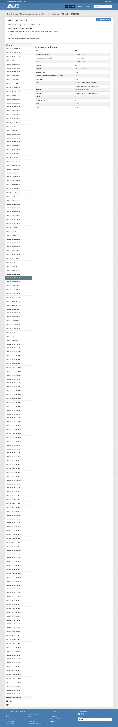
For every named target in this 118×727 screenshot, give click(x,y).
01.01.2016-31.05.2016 (13, 254)
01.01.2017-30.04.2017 (13, 297)
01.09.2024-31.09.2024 (13, 631)
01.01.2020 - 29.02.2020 (13, 429)
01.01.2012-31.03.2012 (13, 64)
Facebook (10, 705)
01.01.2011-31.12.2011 (13, 52)
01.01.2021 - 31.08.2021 (13, 488)
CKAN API (54, 716)
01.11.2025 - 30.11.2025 (13, 682)
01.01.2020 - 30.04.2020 (13, 437)
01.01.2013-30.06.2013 (13, 122)
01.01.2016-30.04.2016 (13, 250)
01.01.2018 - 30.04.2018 (13, 344)
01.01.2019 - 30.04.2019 (13, 383)
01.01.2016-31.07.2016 (13, 262)
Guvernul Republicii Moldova (16, 1)
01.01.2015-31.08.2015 (13, 223)
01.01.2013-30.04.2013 (13, 111)
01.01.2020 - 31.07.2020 (13, 445)
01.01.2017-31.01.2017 (13, 285)
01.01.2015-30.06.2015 (13, 216)
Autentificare (107, 1)
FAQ (52, 714)
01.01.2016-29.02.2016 (13, 243)
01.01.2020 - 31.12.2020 (13, 457)
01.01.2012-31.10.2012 (13, 87)
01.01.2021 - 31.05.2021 (13, 476)
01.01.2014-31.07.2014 (13, 173)
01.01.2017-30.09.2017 (13, 317)
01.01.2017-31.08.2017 (13, 313)
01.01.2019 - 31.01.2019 (13, 379)
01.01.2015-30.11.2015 (13, 231)
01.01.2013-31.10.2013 (13, 138)
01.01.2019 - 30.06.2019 (13, 398)
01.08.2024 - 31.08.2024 (13, 628)
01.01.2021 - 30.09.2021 (13, 492)
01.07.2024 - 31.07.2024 (13, 624)
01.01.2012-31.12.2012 (13, 95)
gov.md (8, 714)
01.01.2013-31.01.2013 (13, 99)
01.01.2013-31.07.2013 (13, 126)
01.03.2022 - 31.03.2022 (13, 515)
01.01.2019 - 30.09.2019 (13, 410)
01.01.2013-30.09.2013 (13, 134)
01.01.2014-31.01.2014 (13, 118)
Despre (54, 711)
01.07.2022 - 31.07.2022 (13, 530)
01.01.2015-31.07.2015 (13, 219)
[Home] (8, 14)
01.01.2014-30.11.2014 (13, 192)
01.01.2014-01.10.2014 (13, 184)
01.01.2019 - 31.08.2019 (13, 406)
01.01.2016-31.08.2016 (13, 266)
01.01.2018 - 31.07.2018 (13, 355)
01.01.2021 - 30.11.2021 (13, 499)
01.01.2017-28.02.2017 (13, 289)
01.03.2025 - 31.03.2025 (13, 655)
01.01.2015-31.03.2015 (13, 204)
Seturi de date (70, 6)
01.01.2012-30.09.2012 (13, 83)
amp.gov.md (31, 721)
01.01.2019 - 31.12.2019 (13, 422)
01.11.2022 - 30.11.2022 (13, 546)
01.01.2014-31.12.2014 (13, 188)
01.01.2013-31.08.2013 (13, 130)
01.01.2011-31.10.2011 (13, 48)
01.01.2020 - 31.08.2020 (13, 449)
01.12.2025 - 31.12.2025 (13, 686)
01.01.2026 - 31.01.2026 (13, 690)
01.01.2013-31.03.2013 (13, 107)
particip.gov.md (10, 721)
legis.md (30, 716)
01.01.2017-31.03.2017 (13, 293)
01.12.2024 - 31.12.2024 (13, 643)
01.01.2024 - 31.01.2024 (13, 600)
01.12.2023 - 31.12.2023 (13, 597)
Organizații (80, 6)
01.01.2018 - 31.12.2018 (13, 375)
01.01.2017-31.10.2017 (13, 320)
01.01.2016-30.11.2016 (70, 14)
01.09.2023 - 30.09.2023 (13, 585)
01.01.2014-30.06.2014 (13, 169)
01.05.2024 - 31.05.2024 (13, 616)
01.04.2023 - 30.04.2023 (13, 565)
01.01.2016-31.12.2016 (13, 282)
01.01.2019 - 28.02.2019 (13, 387)
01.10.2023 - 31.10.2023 (13, 589)
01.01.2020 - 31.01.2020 (13, 425)
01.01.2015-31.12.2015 (13, 235)
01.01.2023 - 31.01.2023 (13, 554)
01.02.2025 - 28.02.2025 (13, 651)
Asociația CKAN (55, 719)
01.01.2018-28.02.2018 (13, 336)
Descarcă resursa (103, 19)
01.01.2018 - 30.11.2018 (13, 371)
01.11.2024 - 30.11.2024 (13, 639)
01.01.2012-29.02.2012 (13, 60)
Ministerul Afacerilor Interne (30, 14)
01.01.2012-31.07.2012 (13, 76)
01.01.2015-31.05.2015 (13, 212)
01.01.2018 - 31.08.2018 (13, 359)
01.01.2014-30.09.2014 (13, 181)
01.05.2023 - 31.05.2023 (13, 569)
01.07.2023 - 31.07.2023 (13, 577)
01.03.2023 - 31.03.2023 (13, 562)
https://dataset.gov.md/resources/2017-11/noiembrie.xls (27, 25)
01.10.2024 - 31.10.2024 (13, 635)
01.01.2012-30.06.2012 (13, 72)
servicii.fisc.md (32, 719)
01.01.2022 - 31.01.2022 (13, 507)
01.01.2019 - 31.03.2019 (13, 390)
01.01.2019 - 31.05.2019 (13, 394)
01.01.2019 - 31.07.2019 (13, 402)
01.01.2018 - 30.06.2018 (13, 352)
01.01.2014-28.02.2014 (13, 153)
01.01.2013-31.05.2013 (13, 114)
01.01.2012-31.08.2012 (13, 79)
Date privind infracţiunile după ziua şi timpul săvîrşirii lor (28, 35)
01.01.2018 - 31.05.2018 (13, 348)
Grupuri (88, 6)
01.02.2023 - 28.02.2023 (13, 558)
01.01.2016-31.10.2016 (13, 274)
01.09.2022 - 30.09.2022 (13, 538)
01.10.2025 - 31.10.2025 (13, 678)
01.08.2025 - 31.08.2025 (13, 670)
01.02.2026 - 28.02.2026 (13, 694)
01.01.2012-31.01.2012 (13, 56)
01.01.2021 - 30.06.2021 (13, 480)
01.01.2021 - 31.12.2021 (13, 503)
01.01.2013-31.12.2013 (13, 146)
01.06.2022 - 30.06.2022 (13, 527)
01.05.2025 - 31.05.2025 (13, 663)
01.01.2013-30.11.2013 (13, 142)
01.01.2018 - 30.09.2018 (13, 363)
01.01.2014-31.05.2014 (13, 165)
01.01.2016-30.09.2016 (13, 270)
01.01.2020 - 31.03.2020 (13, 433)
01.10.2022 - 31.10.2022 (13, 542)
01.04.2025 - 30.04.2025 (13, 659)
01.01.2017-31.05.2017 (13, 301)
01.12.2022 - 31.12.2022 (13, 550)
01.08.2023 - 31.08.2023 (13, 581)
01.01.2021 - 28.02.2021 (13, 464)
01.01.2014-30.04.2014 (13, 161)
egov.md (8, 716)
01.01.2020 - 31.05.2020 (13, 441)
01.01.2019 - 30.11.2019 (13, 418)
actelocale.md (10, 723)
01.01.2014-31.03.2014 (13, 157)
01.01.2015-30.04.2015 (13, 208)
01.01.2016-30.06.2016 (13, 258)
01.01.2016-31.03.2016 (13, 247)
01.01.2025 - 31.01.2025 (13, 647)
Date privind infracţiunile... (51, 14)
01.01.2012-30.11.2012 (13, 91)
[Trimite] (110, 6)
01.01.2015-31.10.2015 (13, 227)
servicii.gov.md (10, 719)
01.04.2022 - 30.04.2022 (13, 519)
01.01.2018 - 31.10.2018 (13, 367)
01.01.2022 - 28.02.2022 (13, 511)
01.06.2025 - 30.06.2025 (13, 666)
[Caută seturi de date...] (103, 6)
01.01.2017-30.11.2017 (13, 324)
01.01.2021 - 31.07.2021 (13, 484)
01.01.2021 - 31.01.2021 (13, 460)
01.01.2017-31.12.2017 (13, 328)
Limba (80, 717)
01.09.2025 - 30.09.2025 (13, 674)
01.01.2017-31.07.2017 (13, 309)
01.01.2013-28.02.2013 (13, 103)
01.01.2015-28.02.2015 (13, 200)
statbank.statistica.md (34, 723)
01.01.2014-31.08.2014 (13, 177)
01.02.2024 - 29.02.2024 (13, 604)
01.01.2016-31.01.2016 (13, 239)
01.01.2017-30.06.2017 (13, 305)
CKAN (81, 714)
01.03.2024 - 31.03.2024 (13, 608)
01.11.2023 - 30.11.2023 (13, 593)
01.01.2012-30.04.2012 (13, 68)
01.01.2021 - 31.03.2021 (13, 468)
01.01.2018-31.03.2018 (13, 340)
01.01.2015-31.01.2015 (13, 196)
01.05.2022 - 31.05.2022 (13, 523)
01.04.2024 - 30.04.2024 (13, 612)
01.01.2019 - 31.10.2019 (13, 414)
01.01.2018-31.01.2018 (13, 332)
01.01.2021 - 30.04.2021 (13, 472)
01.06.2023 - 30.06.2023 (13, 573)
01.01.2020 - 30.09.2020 (13, 453)
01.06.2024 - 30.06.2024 (13, 620)
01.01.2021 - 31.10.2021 (13, 495)
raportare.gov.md (33, 714)
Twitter (9, 701)
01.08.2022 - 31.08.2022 (13, 534)
